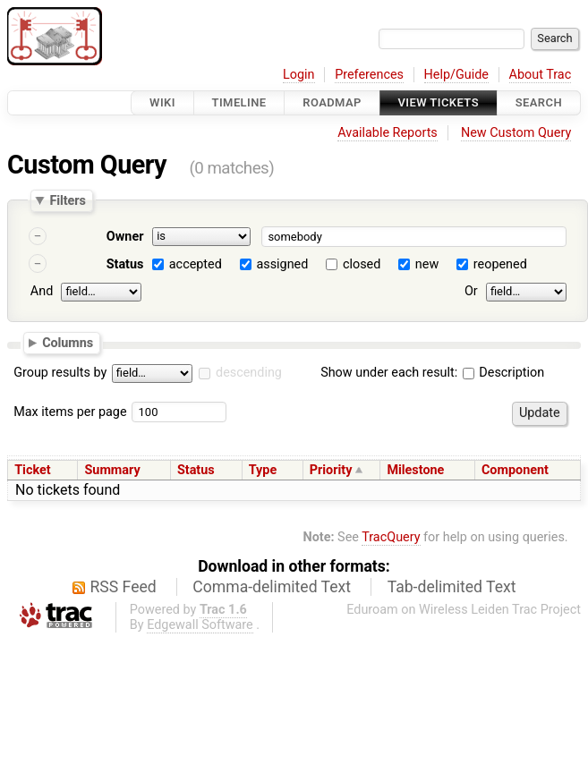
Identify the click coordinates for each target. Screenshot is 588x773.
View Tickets (438, 102)
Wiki (162, 102)
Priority (331, 470)
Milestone (415, 470)
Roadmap (332, 102)
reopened (500, 264)
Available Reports (387, 132)
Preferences (369, 74)
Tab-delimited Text (452, 587)
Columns (67, 342)
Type (263, 470)
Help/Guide (456, 74)
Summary (112, 470)
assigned (282, 264)
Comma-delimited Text (271, 587)
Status (125, 264)
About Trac (540, 74)
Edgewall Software (200, 625)
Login (299, 74)
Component (515, 470)
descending (249, 372)
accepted (195, 264)
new (427, 264)
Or (471, 291)
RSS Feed (123, 587)
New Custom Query (516, 132)
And (41, 291)
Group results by (60, 372)
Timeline (239, 102)
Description (503, 372)
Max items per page (69, 412)
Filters (67, 200)
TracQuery (391, 537)
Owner (125, 236)
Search (539, 102)
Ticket (32, 470)
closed (361, 264)
